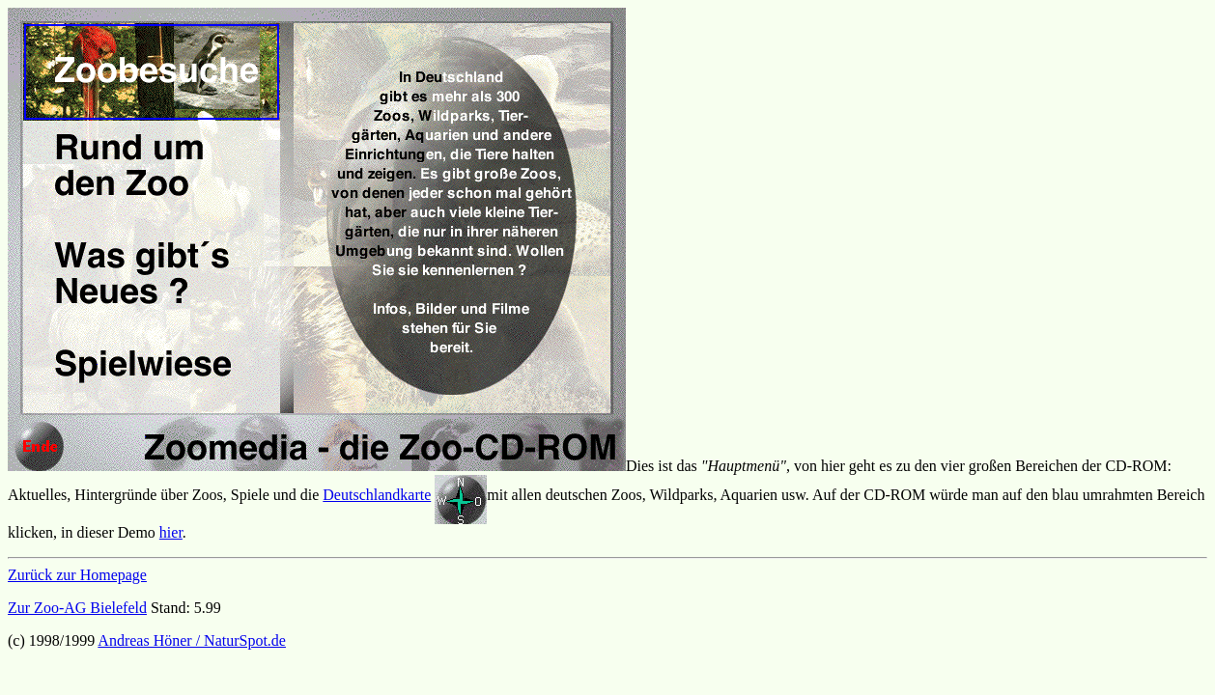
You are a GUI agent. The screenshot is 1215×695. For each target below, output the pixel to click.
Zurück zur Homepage (77, 575)
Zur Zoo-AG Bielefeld (77, 607)
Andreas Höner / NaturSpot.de (192, 640)
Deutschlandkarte (377, 494)
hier (171, 532)
